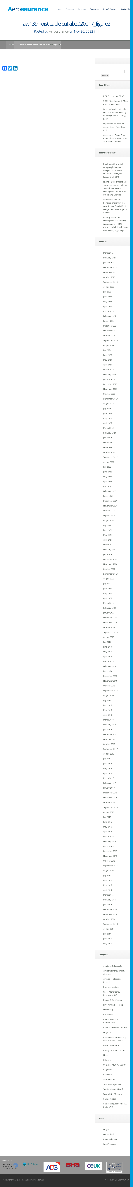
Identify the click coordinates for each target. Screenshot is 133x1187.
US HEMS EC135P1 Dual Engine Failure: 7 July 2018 (112, 173)
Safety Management (112, 1084)
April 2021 (107, 540)
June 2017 (107, 763)
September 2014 (110, 924)
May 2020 (107, 593)
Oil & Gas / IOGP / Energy (114, 1065)
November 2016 (110, 797)
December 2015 (110, 851)
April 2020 (107, 598)
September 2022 (110, 457)
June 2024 (107, 355)
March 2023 (108, 428)
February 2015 (109, 899)
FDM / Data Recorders (113, 1005)
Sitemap (40, 1179)
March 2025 (108, 311)
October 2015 (109, 861)
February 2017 (109, 783)
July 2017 (107, 758)
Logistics (107, 1032)
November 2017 (110, 739)
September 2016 (110, 807)
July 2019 (107, 642)
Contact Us (125, 9)
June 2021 (107, 530)
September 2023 (110, 398)
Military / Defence (111, 1045)
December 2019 (110, 617)
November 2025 (110, 272)
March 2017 (108, 778)
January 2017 (109, 788)
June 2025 (107, 296)
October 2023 (109, 394)
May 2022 (107, 476)
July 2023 (107, 408)
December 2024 (110, 326)
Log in (106, 1129)
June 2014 (107, 938)
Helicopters (108, 1014)
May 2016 (107, 826)
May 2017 (107, 768)
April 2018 (107, 715)
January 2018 (109, 729)
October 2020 (109, 569)
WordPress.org (109, 1144)
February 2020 (109, 608)
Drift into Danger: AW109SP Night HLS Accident (115, 209)
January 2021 (109, 554)
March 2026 (108, 253)
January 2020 (109, 612)
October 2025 (109, 277)
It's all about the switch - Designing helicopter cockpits (114, 167)
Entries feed (108, 1134)
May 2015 (107, 885)
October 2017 (109, 744)
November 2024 (110, 330)
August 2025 (108, 287)
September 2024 (110, 340)
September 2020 (110, 574)
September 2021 (110, 515)
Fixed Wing (108, 1009)
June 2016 (107, 822)
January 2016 (109, 846)
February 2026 (109, 257)
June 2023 (107, 413)
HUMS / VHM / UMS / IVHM (115, 1027)
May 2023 (107, 418)
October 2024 (109, 335)
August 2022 (108, 462)
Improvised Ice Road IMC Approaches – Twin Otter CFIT (114, 126)
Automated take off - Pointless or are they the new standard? (114, 202)
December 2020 (110, 559)
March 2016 (108, 836)
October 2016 (109, 802)
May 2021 (107, 535)
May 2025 (107, 301)
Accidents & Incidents (112, 966)
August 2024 (108, 345)
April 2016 (107, 831)
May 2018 (107, 710)
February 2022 (109, 491)
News (105, 1055)
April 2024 (107, 364)
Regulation (108, 1069)
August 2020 (108, 578)
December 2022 (110, 442)
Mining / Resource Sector (114, 1050)
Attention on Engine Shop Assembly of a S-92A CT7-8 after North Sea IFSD (115, 138)
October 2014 (109, 919)
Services (82, 9)
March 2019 (108, 661)
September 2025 (110, 282)
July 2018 (107, 700)
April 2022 (107, 481)
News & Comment (110, 9)
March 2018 (108, 719)
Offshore (107, 1060)
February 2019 (109, 666)
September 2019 (110, 632)
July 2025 (107, 291)
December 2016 (110, 792)
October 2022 (109, 452)
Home (59, 9)
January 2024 (109, 379)
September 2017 (110, 749)
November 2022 (110, 447)
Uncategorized (109, 1099)
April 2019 (107, 656)
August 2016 (108, 812)
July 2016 (107, 817)
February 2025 (109, 316)
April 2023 (107, 423)
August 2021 (108, 520)
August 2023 (108, 403)
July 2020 (107, 583)
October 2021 (109, 510)
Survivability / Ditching (112, 1094)
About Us (70, 9)
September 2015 (110, 865)
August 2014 (108, 929)
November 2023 (110, 389)
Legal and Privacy (26, 1179)
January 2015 (109, 904)
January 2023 (109, 437)
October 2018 (109, 685)
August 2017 (108, 754)
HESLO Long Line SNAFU (114, 96)
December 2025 (110, 267)
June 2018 (107, 705)
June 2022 (107, 471)
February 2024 (109, 374)
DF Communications (124, 1179)
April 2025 (107, 306)
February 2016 (109, 841)
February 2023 (109, 433)
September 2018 (110, 690)
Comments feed (110, 1139)
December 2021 (110, 501)
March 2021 (108, 544)
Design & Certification (112, 1000)
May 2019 (107, 651)
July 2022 (107, 467)
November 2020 (110, 564)
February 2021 (109, 549)
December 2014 (110, 909)
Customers (94, 9)
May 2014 (107, 943)
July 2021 (107, 525)
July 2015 (107, 875)
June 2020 (107, 588)
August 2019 (108, 637)
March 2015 (108, 895)
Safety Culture (109, 1079)
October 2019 (109, 627)
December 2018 (110, 676)
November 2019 (110, 622)
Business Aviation (111, 987)
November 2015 (110, 856)
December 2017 (110, 734)
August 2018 (108, 695)
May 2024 (107, 360)
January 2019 (109, 671)
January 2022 (109, 496)
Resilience (107, 1074)
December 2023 (110, 384)
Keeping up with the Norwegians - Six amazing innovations (114, 220)
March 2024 (108, 369)
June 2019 (107, 647)
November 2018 (110, 681)
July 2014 (107, 933)
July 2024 (107, 350)
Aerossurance (59, 31)
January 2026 (109, 262)
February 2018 (109, 724)
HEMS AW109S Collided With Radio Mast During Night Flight (115, 227)
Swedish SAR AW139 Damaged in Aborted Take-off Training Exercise (115, 191)
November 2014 (110, 914)
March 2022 (108, 486)
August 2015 (108, 870)
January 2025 (109, 321)
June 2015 (107, 880)
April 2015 (107, 890)
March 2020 (108, 603)
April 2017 (107, 773)
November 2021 (110, 505)
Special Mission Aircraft (113, 1089)
